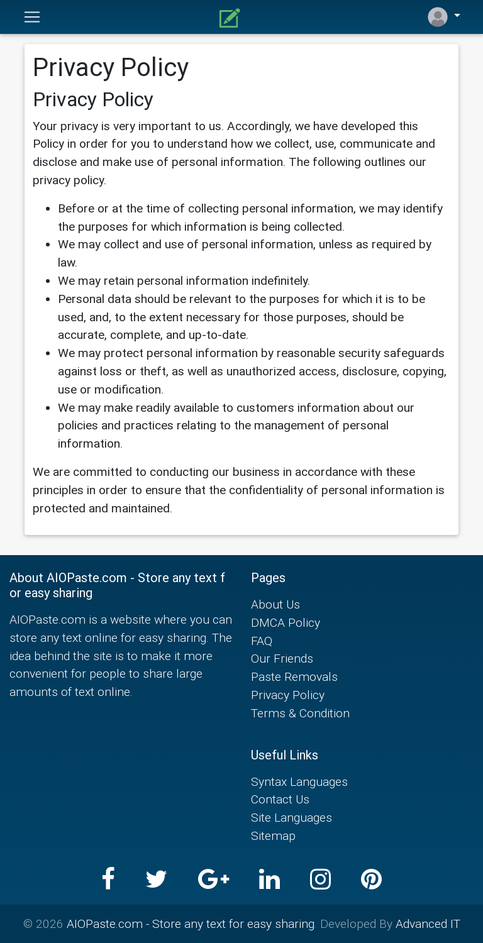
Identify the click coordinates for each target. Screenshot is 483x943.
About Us (275, 604)
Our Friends (282, 658)
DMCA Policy (285, 622)
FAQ (261, 640)
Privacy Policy (288, 694)
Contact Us (280, 799)
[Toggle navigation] (32, 17)
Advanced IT (428, 923)
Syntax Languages (299, 781)
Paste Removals (294, 676)
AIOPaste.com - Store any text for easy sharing (190, 923)
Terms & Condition (300, 712)
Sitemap (273, 835)
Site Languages (291, 817)
